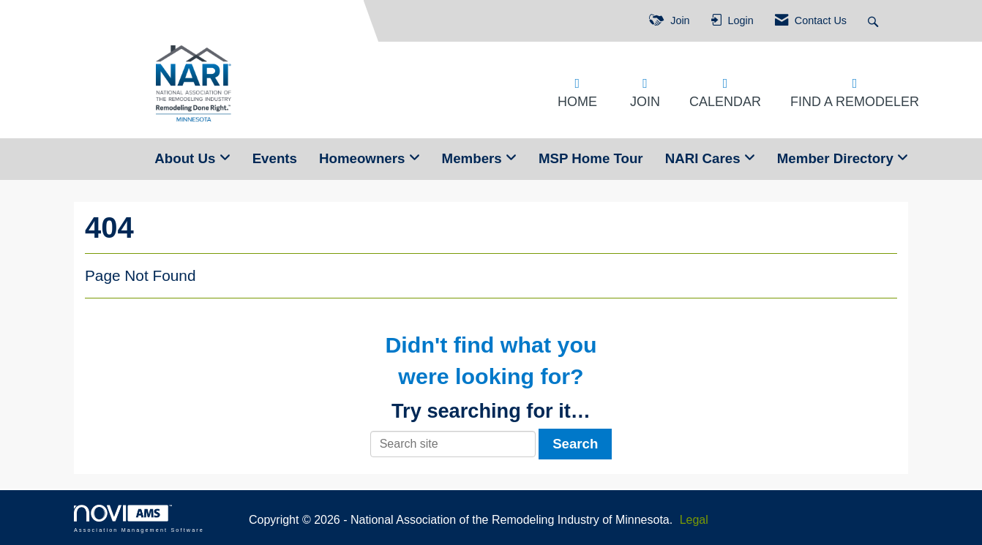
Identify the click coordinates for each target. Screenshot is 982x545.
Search (575, 443)
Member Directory (837, 158)
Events (274, 158)
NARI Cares (704, 158)
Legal (694, 520)
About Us (186, 158)
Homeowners (364, 158)
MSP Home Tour (591, 158)
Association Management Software (139, 518)
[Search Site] (875, 21)
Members (474, 158)
